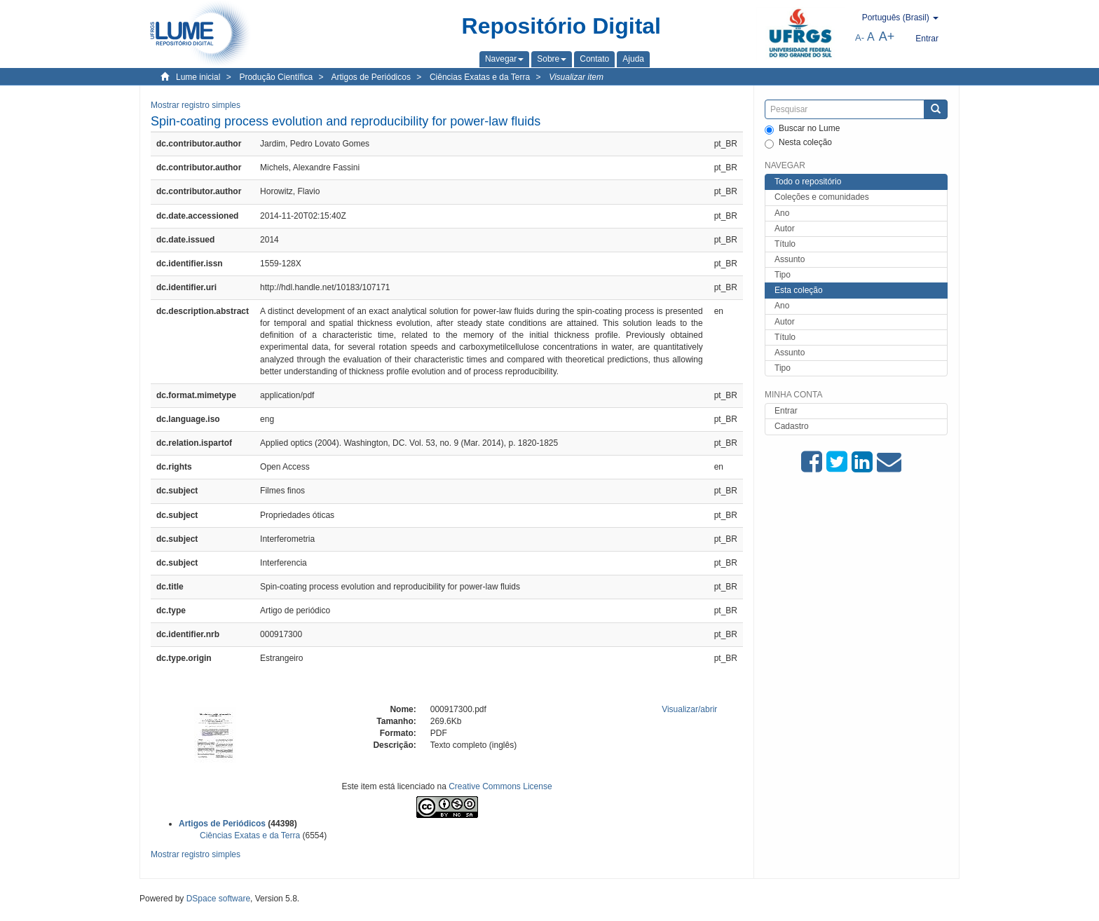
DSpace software (218, 898)
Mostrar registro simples (195, 105)
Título (785, 244)
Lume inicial (198, 77)
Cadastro (791, 426)
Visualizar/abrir (689, 709)
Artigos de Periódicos (371, 77)
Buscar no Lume (802, 129)
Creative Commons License (500, 786)
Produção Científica (276, 77)
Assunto (789, 259)
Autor (784, 228)
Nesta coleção (798, 143)
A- (859, 37)
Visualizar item (576, 77)
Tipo (782, 275)
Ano (781, 213)
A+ (887, 36)
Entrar (786, 411)
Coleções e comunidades (821, 197)
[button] (504, 59)
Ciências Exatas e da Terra (480, 77)
